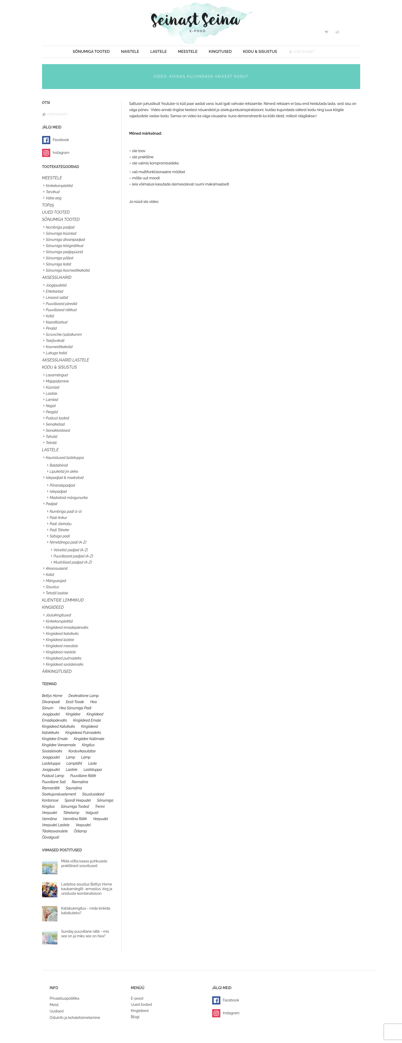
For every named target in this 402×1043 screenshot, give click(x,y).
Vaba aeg (54, 198)
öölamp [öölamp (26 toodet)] (80, 831)
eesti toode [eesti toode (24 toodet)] (75, 702)
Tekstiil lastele (57, 593)
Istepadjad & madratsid (65, 478)
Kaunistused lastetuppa (65, 458)
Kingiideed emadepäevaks (67, 627)
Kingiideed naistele (61, 652)
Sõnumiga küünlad (61, 233)
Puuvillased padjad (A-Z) (73, 556)
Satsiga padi (60, 536)
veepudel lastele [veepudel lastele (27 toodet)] (56, 825)
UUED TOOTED (56, 212)
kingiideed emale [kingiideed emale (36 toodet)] (87, 720)
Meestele (188, 51)
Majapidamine (57, 381)
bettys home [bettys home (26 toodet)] (52, 696)
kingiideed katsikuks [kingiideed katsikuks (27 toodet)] (58, 726)
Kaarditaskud (56, 322)
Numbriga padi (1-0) (66, 511)
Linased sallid (57, 298)
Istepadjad (58, 491)
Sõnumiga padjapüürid (64, 252)
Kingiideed (140, 1011)
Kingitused (220, 51)
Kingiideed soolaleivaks (65, 664)
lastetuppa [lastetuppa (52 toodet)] (93, 770)
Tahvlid (51, 437)
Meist (54, 1005)
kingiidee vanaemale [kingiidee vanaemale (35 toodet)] (59, 745)
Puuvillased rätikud (61, 310)
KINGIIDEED (53, 607)
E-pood (137, 998)
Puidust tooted (57, 418)
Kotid (50, 316)
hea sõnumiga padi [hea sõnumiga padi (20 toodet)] (75, 708)
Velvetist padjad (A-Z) (71, 550)
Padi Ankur (58, 518)
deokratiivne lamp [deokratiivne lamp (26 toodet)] (83, 696)
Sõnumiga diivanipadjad (65, 240)
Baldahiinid (59, 465)
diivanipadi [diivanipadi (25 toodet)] (51, 702)
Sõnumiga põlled (59, 258)
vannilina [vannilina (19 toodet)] (49, 819)
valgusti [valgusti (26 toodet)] (92, 813)
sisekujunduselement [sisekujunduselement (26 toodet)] (59, 794)
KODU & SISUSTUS (59, 367)
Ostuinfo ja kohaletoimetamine (75, 1018)
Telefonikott (55, 341)
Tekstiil (51, 443)
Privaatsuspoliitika (64, 998)
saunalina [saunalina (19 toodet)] (74, 788)
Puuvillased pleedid (61, 304)
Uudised (57, 1011)
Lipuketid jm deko (64, 471)
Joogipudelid (56, 285)
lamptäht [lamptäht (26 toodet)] (74, 763)
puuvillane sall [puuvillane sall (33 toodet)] (54, 782)
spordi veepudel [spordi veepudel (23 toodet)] (78, 800)
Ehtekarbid (54, 291)
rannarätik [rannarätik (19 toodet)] (51, 788)
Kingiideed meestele (62, 646)
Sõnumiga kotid (58, 264)
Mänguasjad (56, 581)
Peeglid (52, 412)
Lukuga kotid (56, 353)
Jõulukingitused (58, 615)
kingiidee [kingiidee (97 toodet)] (73, 714)
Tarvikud (53, 192)
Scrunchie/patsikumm (64, 334)
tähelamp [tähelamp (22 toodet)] (71, 813)
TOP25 (48, 205)
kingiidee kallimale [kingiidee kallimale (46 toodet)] (89, 739)
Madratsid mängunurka (69, 498)
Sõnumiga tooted (91, 51)
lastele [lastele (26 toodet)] (71, 770)
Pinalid (51, 328)
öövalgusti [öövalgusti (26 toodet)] (50, 837)
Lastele (158, 51)
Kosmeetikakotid (59, 347)
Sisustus (52, 587)
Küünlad (53, 387)
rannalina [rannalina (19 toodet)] (80, 782)
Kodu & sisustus (260, 51)
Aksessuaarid (57, 277)
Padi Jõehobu (61, 524)
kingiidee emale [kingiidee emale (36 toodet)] (55, 739)
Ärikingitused (57, 671)
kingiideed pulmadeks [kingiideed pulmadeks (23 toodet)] (83, 733)
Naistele (130, 51)
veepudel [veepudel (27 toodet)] (100, 819)
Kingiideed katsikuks (62, 634)
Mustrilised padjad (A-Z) (73, 562)
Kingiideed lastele (60, 640)
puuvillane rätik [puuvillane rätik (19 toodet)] (83, 776)
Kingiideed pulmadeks (64, 658)
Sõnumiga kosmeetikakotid (68, 270)
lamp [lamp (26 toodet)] (70, 757)
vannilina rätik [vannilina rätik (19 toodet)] (75, 819)
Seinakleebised (58, 430)
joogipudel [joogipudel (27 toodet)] (51, 714)
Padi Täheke (59, 530)
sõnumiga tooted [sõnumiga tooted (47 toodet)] (75, 806)
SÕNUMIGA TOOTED (61, 219)
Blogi (135, 1017)
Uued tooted (141, 1004)
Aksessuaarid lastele (65, 360)
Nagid (51, 406)
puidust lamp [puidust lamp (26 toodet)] (53, 776)
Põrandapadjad (62, 485)
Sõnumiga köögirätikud (64, 246)
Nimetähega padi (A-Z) (68, 542)
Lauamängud (57, 375)
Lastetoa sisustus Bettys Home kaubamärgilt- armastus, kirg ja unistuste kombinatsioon (86, 889)
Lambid (52, 400)
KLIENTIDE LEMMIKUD (63, 600)
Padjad (51, 504)
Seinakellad (55, 424)
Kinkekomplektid (59, 186)
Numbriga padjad (60, 227)
